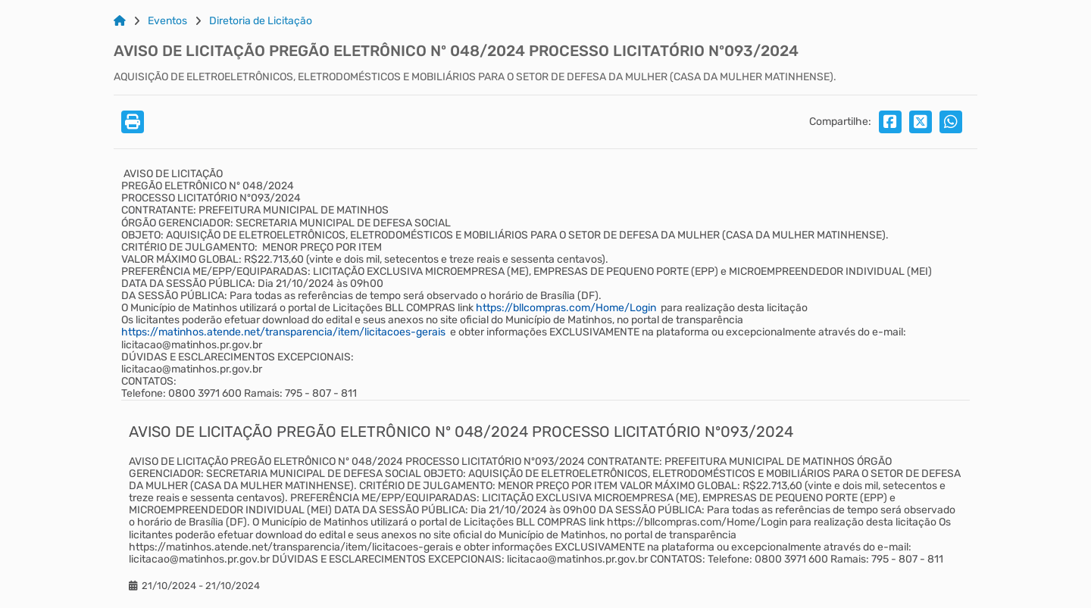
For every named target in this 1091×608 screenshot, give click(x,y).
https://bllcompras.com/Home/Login (566, 307)
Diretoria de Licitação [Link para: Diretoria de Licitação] (260, 21)
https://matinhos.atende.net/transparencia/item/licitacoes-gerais (283, 332)
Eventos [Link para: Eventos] (167, 21)
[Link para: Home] (120, 21)
